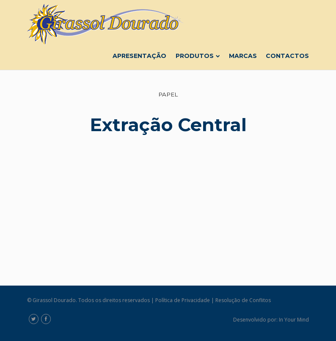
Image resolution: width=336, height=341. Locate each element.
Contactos (287, 56)
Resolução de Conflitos (243, 300)
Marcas (243, 56)
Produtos (198, 56)
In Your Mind (294, 319)
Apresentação (139, 56)
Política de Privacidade (182, 300)
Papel (168, 94)
